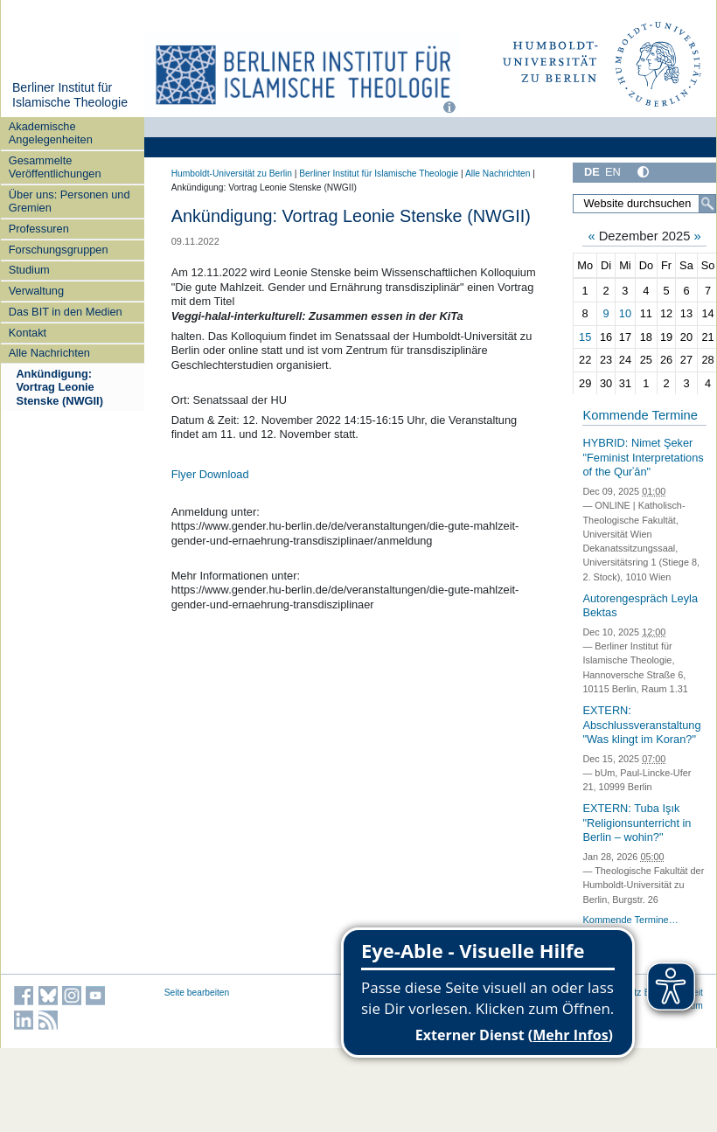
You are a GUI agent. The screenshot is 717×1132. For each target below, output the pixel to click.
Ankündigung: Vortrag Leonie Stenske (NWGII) (59, 387)
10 (625, 313)
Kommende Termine (639, 415)
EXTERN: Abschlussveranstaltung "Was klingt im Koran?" (641, 725)
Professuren (39, 228)
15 (585, 337)
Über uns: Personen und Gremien (69, 201)
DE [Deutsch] (592, 171)
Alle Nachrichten (49, 352)
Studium (29, 269)
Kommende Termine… (630, 919)
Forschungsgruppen (58, 249)
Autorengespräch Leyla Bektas (640, 606)
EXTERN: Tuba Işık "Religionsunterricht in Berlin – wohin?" (636, 823)
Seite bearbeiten (197, 992)
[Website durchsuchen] (644, 203)
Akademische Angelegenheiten (51, 133)
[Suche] (707, 203)
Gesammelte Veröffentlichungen (55, 167)
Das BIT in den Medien (65, 311)
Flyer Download (210, 474)
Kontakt (27, 332)
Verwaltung (36, 290)
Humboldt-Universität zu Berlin (231, 173)
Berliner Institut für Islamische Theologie (70, 95)
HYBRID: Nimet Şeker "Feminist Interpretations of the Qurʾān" (642, 457)
